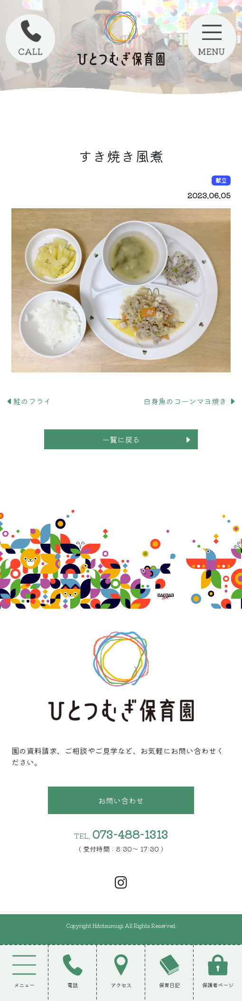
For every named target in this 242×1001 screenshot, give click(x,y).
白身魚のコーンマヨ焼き (189, 401)
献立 (221, 180)
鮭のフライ (28, 401)
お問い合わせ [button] (121, 800)
